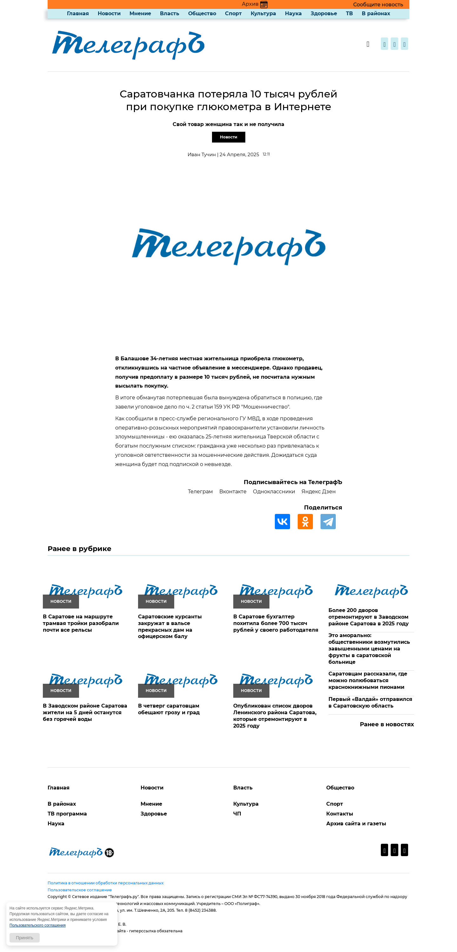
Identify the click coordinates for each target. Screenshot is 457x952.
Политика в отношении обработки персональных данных (105, 883)
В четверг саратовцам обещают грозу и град (169, 709)
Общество (202, 13)
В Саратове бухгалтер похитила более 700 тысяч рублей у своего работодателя (275, 623)
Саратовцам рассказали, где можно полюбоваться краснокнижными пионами (367, 680)
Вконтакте (233, 492)
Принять (24, 937)
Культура (263, 13)
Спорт (233, 13)
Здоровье (324, 13)
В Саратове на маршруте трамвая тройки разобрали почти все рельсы (81, 623)
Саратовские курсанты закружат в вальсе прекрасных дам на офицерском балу (170, 626)
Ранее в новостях (387, 724)
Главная (78, 13)
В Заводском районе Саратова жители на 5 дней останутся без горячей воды (85, 712)
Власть (169, 13)
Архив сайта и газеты (356, 824)
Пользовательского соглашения (38, 925)
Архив (255, 4)
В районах (376, 13)
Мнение (140, 13)
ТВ (349, 13)
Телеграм (200, 492)
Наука (293, 13)
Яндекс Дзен (318, 492)
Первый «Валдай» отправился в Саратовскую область (370, 702)
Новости (109, 13)
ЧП (237, 814)
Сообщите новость (378, 5)
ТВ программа (67, 814)
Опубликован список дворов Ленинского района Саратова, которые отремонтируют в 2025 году (274, 716)
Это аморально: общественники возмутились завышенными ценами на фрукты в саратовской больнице (369, 648)
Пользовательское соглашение (80, 890)
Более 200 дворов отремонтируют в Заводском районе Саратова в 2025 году (368, 617)
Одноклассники (274, 492)
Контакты (339, 814)
